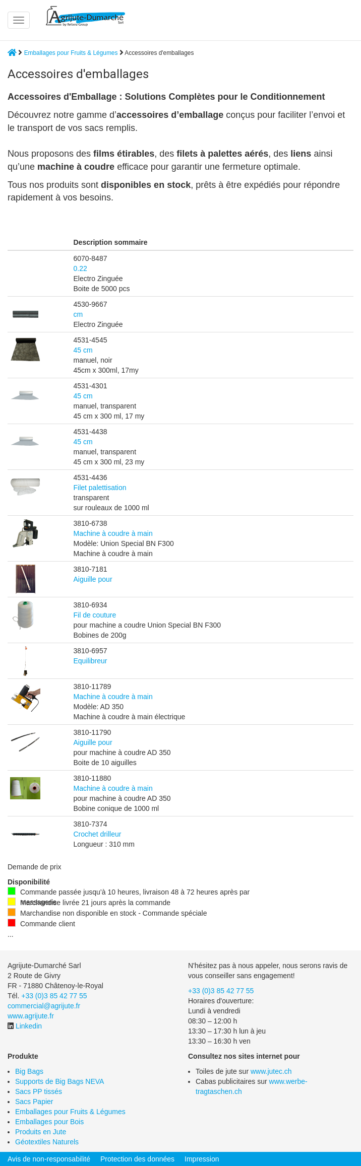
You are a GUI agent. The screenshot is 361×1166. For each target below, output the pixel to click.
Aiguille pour (93, 579)
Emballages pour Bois (49, 1122)
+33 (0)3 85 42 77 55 (54, 996)
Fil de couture (95, 615)
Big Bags (29, 1071)
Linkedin (29, 1026)
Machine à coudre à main (113, 533)
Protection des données (137, 1159)
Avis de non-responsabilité (49, 1159)
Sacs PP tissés (38, 1091)
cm (78, 314)
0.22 (80, 268)
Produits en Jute (40, 1132)
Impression (202, 1159)
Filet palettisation (100, 488)
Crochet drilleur (98, 834)
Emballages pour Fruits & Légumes (71, 52)
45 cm (83, 350)
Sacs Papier (34, 1102)
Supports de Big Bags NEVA (59, 1081)
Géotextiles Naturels (47, 1142)
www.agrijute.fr (31, 1016)
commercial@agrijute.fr (44, 1006)
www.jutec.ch (271, 1071)
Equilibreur (90, 661)
